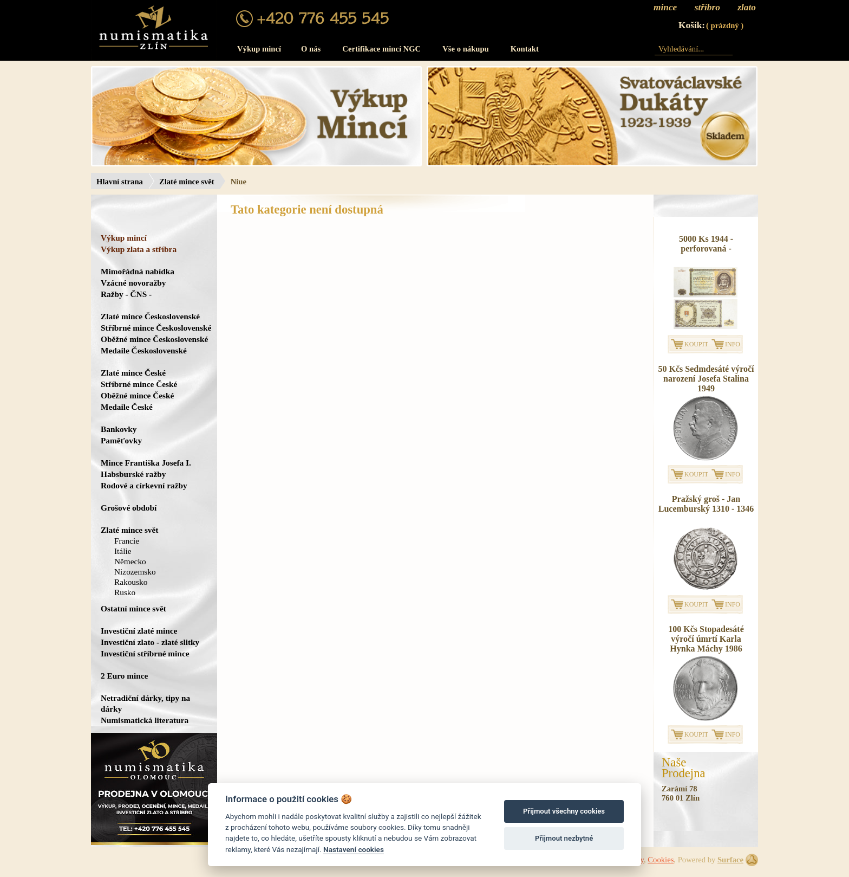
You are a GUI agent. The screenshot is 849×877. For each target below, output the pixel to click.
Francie (126, 540)
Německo (130, 561)
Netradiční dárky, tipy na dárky (145, 703)
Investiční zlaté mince (139, 630)
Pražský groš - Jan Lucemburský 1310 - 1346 (706, 503)
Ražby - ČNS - (126, 294)
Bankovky (118, 429)
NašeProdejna (684, 768)
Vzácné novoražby (133, 282)
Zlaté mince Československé (150, 316)
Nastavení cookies (353, 849)
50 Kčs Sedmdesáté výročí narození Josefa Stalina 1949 (706, 378)
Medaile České (127, 406)
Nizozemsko (135, 571)
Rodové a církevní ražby (144, 485)
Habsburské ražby (133, 474)
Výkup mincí (259, 48)
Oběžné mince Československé (154, 339)
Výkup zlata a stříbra (139, 249)
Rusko (124, 592)
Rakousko (130, 581)
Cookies (661, 859)
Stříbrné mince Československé (156, 327)
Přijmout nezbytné (564, 838)
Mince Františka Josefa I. (146, 462)
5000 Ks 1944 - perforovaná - (706, 243)
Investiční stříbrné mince (145, 653)
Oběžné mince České (137, 395)
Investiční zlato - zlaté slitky (150, 642)
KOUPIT (696, 344)
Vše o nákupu (465, 48)
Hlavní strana (119, 181)
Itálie (123, 551)
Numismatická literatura (144, 720)
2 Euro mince (124, 675)
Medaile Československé (144, 350)
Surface (730, 859)
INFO (732, 344)
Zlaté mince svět (186, 181)
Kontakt (525, 48)
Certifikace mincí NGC (381, 48)
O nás (311, 48)
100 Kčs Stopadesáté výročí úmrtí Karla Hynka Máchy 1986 (706, 638)
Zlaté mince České (133, 372)
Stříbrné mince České (139, 384)
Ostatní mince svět (133, 608)
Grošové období (128, 507)
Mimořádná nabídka (137, 271)
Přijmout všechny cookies (564, 811)
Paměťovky (121, 440)
